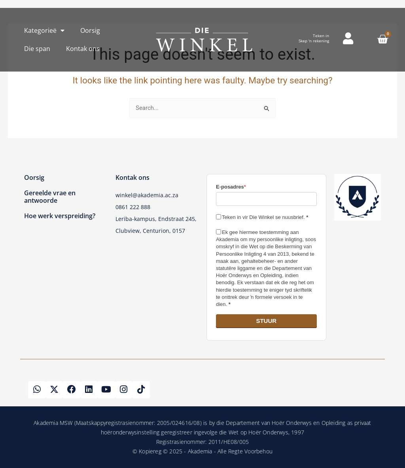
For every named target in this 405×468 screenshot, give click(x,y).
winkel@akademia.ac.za (146, 195)
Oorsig (90, 30)
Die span (37, 48)
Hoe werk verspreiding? (59, 215)
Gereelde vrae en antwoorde (50, 197)
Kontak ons (83, 48)
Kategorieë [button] (44, 30)
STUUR (266, 320)
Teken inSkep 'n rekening (314, 38)
